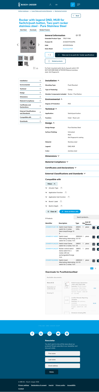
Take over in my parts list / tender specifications (76, 55)
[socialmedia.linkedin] (41, 334)
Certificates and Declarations (31, 106)
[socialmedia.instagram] (49, 334)
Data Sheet (24, 30)
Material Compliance (31, 101)
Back (76, 16)
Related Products (47, 30)
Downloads (35, 30)
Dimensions (31, 97)
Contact (21, 389)
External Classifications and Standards (31, 112)
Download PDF (68, 49)
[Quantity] (49, 54)
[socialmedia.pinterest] (67, 334)
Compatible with (31, 117)
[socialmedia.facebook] (32, 334)
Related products (56, 61)
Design (31, 93)
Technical (31, 89)
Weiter (51, 372)
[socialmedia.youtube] (58, 334)
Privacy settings (23, 385)
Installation (31, 81)
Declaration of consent (38, 385)
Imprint (51, 385)
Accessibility (71, 385)
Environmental (31, 85)
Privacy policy (60, 385)
